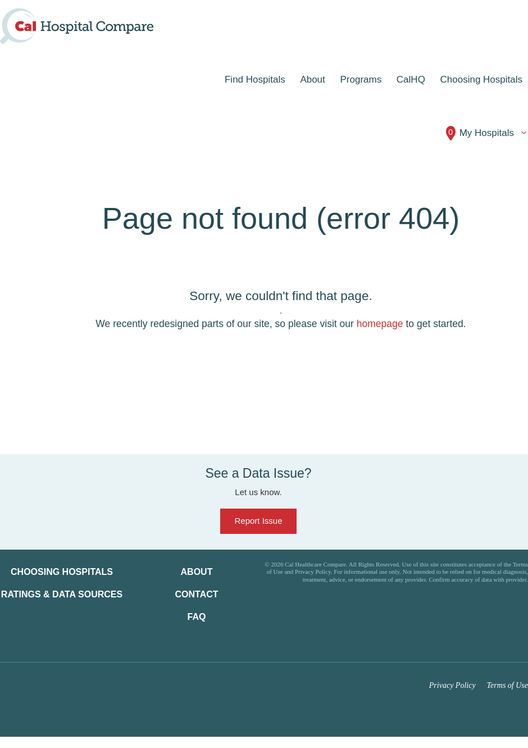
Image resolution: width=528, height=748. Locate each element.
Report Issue (258, 520)
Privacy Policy (452, 685)
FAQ (197, 617)
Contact (196, 594)
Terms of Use (507, 685)
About (197, 572)
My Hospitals (479, 132)
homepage (380, 323)
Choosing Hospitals (62, 572)
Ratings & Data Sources (61, 594)
